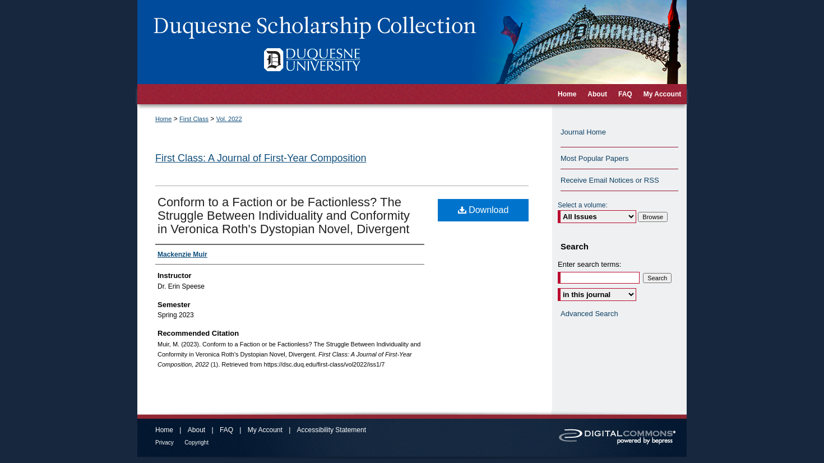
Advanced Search (589, 313)
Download (483, 210)
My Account (265, 430)
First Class (194, 118)
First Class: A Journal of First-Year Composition (260, 158)
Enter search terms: (589, 264)
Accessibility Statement (331, 430)
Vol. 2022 (229, 118)
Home (163, 118)
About (196, 430)
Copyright (196, 442)
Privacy (164, 442)
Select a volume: (583, 205)
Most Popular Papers (594, 158)
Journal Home (583, 132)
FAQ (226, 430)
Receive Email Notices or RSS (610, 180)
